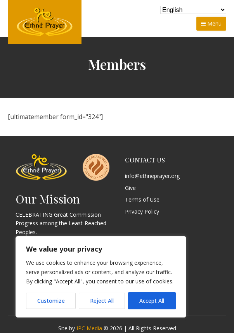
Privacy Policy (142, 212)
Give (130, 188)
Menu (211, 23)
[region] (101, 276)
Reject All (102, 300)
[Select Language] (193, 10)
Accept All (151, 300)
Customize (51, 300)
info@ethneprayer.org (152, 176)
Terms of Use (142, 200)
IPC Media (89, 328)
